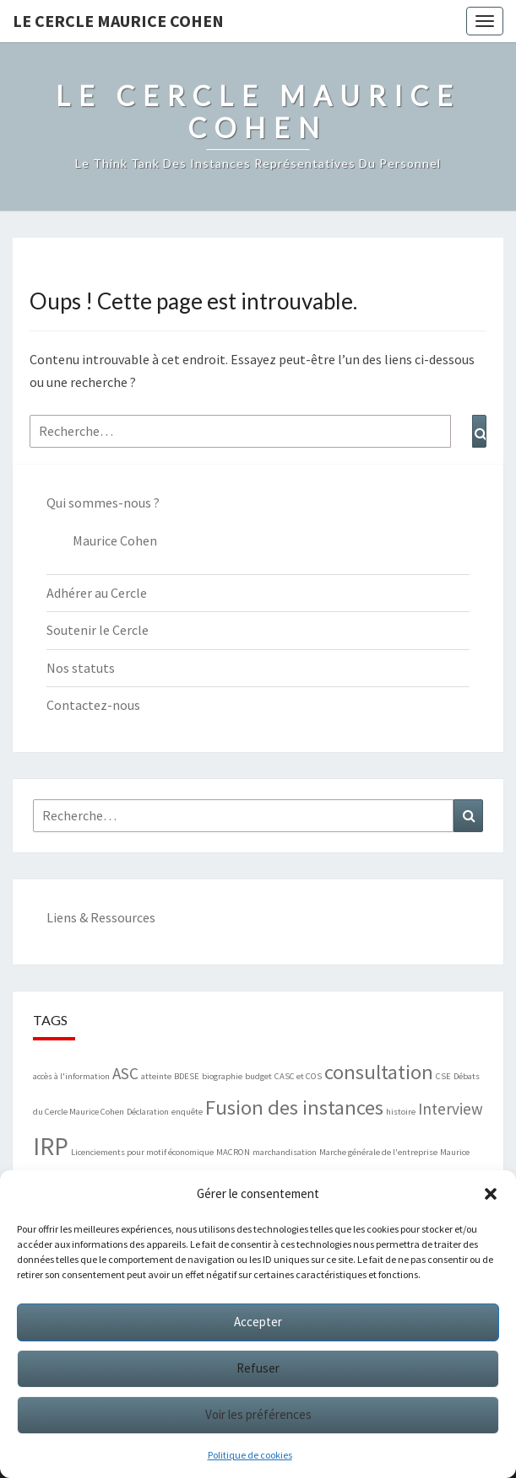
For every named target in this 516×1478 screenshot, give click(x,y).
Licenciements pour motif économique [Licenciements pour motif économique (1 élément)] (142, 1152)
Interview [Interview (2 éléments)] (450, 1109)
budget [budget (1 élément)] (258, 1076)
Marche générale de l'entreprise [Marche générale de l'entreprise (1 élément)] (378, 1152)
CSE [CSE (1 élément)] (443, 1076)
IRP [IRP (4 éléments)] (50, 1146)
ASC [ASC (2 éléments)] (125, 1073)
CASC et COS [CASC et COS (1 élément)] (298, 1076)
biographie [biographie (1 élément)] (222, 1076)
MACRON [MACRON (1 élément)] (233, 1152)
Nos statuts (80, 667)
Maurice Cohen (115, 540)
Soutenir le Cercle (97, 629)
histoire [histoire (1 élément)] (401, 1111)
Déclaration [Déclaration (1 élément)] (148, 1111)
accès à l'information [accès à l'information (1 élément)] (71, 1076)
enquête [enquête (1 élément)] (187, 1111)
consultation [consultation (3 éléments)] (378, 1072)
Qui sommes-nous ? (103, 502)
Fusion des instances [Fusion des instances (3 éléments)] (294, 1107)
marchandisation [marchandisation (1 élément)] (285, 1152)
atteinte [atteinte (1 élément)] (156, 1076)
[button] (490, 1193)
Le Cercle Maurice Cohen (118, 20)
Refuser (258, 1368)
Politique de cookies (250, 1454)
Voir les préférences (258, 1414)
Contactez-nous (93, 704)
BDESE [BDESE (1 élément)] (186, 1076)
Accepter (258, 1322)
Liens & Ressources (100, 917)
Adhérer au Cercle (96, 592)
